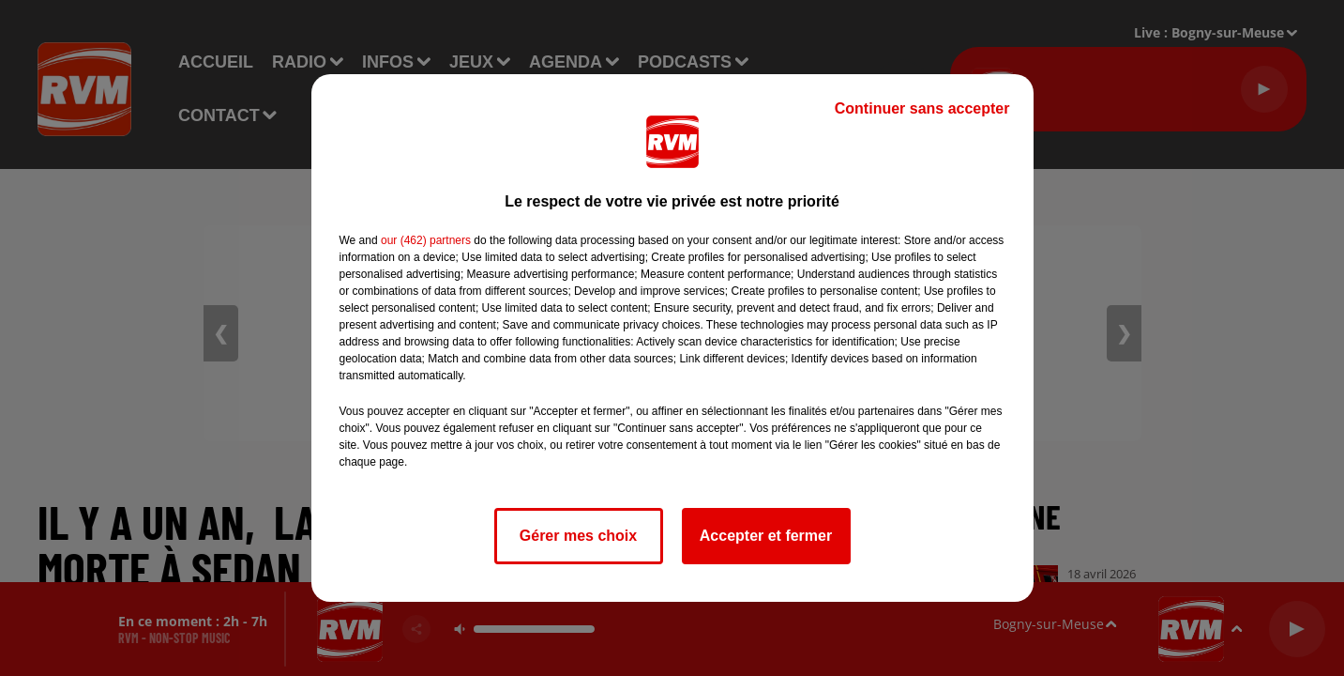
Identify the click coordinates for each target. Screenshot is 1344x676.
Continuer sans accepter (922, 108)
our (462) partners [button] (426, 240)
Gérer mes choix (578, 536)
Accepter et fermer (766, 536)
